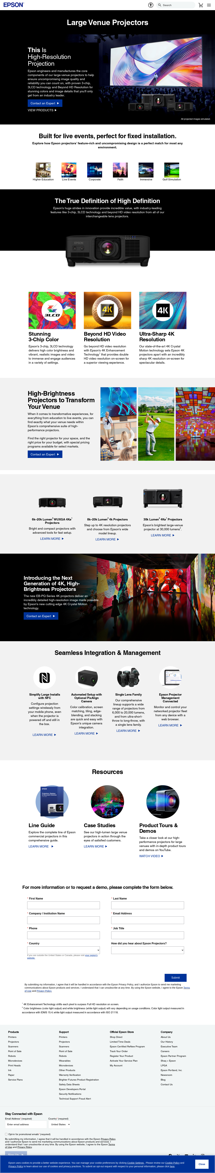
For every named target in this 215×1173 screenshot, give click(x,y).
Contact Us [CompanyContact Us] (167, 1084)
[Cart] (201, 5)
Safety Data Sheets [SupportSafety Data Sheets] (69, 1084)
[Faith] (120, 172)
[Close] (202, 1164)
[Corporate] (94, 172)
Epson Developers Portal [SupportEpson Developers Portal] (72, 1089)
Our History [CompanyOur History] (167, 1041)
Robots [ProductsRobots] (12, 1056)
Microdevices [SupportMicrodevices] (66, 1065)
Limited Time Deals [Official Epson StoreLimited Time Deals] (120, 1041)
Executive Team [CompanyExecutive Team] (169, 1046)
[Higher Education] (43, 172)
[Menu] (209, 5)
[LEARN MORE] (52, 538)
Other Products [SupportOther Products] (67, 1070)
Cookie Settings (136, 1162)
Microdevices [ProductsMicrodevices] (15, 1060)
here (172, 1166)
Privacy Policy (108, 1139)
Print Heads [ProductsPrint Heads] (14, 1065)
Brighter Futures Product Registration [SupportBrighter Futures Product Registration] (79, 1079)
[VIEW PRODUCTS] (42, 110)
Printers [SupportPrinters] (63, 1037)
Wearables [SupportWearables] (64, 1060)
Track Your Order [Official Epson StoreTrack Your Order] (119, 1051)
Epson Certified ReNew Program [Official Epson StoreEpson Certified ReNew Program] (127, 1046)
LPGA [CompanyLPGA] (164, 1065)
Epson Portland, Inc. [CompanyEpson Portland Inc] (171, 1070)
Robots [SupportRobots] (63, 1056)
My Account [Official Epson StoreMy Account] (116, 1065)
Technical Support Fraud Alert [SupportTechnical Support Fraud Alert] (75, 1098)
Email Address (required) (18, 1118)
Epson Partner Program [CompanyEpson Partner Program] (173, 1056)
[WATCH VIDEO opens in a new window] (151, 856)
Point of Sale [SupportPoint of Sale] (65, 1051)
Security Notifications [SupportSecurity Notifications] (70, 1094)
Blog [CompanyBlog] (163, 1079)
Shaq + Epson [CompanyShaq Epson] (168, 1060)
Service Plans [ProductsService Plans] (15, 1079)
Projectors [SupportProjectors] (64, 1041)
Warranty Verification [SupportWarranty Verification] (70, 1075)
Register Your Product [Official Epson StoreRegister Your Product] (121, 1056)
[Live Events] (69, 172)
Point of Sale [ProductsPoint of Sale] (14, 1051)
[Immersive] (146, 172)
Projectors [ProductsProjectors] (13, 1041)
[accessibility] (150, 5)
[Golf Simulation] (172, 172)
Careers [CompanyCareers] (165, 1051)
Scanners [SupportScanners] (64, 1046)
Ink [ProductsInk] (9, 1070)
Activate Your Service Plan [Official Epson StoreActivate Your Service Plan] (124, 1060)
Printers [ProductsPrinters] (12, 1037)
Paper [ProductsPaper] (11, 1075)
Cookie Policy (172, 1162)
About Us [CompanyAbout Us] (166, 1037)
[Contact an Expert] (45, 103)
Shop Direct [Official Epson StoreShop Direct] (116, 1037)
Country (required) (58, 1118)
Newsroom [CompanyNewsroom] (166, 1075)
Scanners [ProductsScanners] (13, 1046)
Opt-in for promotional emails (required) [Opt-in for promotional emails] (29, 1134)
